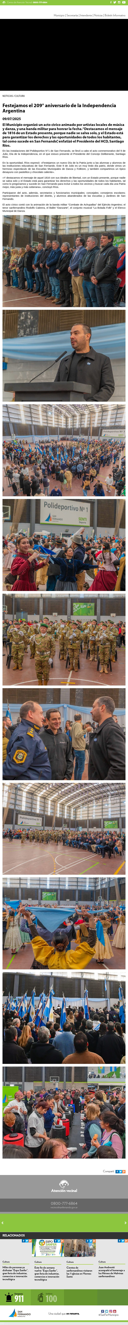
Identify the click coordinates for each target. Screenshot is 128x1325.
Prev (4, 1223)
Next (124, 1223)
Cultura (6, 1262)
